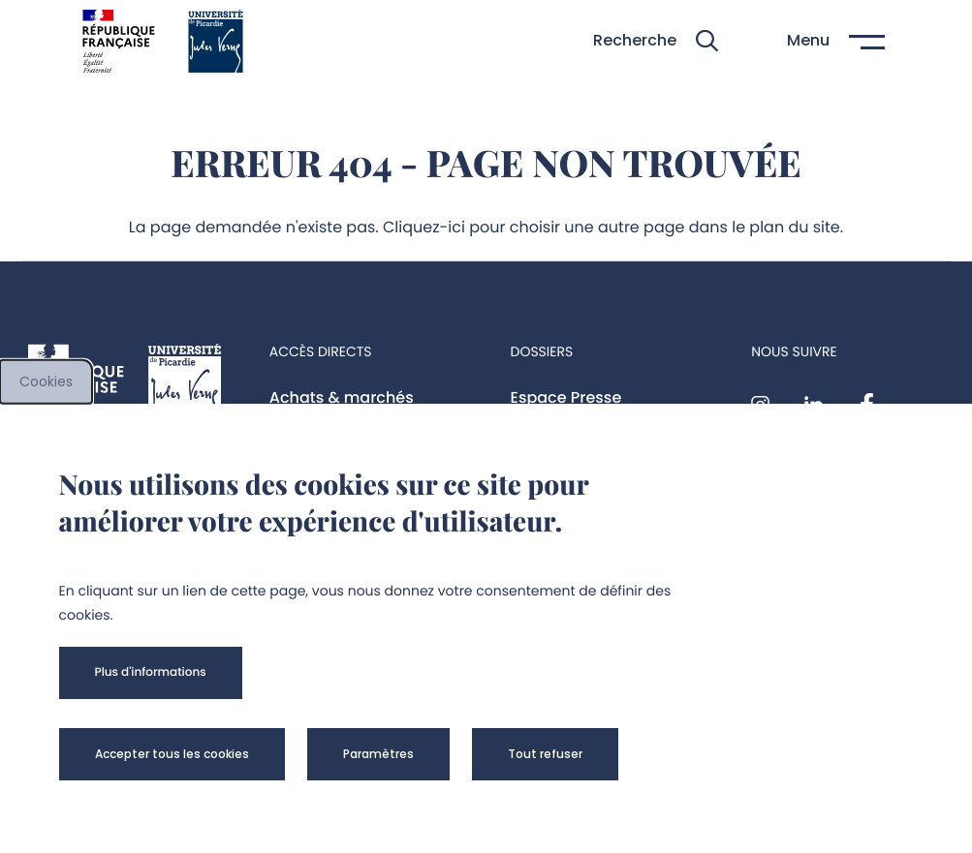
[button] (655, 41)
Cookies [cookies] (46, 381)
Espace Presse (566, 397)
